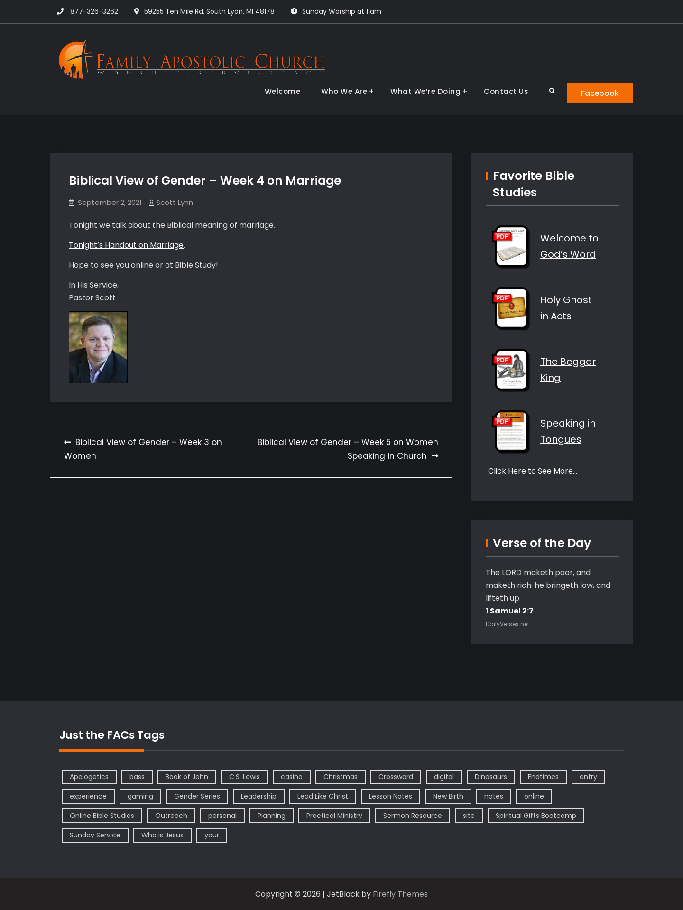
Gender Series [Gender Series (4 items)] (197, 796)
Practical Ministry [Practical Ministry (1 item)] (334, 815)
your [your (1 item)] (211, 835)
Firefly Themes (400, 894)
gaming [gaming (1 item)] (140, 796)
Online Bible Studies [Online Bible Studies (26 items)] (102, 815)
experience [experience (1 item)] (88, 796)
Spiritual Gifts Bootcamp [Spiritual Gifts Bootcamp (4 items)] (536, 815)
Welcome (282, 91)
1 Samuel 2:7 (510, 610)
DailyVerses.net (507, 624)
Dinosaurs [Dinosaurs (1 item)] (491, 776)
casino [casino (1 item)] (292, 776)
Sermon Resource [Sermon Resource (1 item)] (412, 815)
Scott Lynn (174, 203)
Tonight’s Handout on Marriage (126, 245)
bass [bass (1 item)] (137, 776)
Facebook (600, 93)
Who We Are (343, 91)
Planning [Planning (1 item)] (272, 815)
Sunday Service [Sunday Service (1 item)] (95, 835)
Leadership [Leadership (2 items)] (259, 796)
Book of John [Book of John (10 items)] (187, 776)
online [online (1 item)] (534, 796)
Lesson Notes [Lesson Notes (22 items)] (390, 796)
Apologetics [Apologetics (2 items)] (89, 776)
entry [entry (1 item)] (588, 776)
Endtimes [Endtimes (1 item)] (543, 776)
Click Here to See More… (532, 471)
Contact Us (505, 91)
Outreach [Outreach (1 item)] (171, 815)
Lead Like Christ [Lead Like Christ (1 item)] (322, 796)
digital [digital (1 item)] (444, 776)
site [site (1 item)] (469, 815)
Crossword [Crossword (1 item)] (395, 776)
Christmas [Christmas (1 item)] (340, 776)
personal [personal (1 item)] (222, 815)
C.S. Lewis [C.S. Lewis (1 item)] (244, 776)
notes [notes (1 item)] (493, 796)
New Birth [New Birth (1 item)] (448, 796)
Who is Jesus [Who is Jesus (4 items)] (162, 835)
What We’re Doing (424, 91)
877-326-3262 (94, 11)
